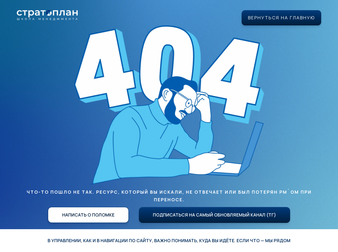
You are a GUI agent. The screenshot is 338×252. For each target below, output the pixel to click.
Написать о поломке (88, 215)
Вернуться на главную (281, 18)
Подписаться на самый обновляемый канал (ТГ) (214, 215)
